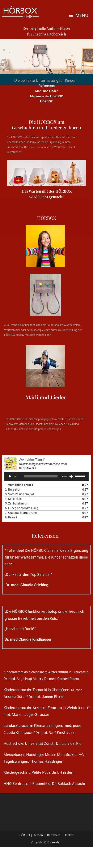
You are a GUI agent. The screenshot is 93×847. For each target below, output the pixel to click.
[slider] (41, 476)
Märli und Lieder (46, 91)
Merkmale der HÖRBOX (46, 96)
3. (19, 494)
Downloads (53, 835)
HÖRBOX (46, 101)
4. (13, 498)
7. (21, 512)
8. (11, 517)
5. (16, 503)
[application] (46, 476)
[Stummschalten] (71, 476)
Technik (38, 835)
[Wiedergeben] (10, 476)
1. (19, 485)
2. (12, 489)
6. (21, 508)
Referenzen (47, 86)
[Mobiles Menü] (78, 15)
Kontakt (68, 835)
